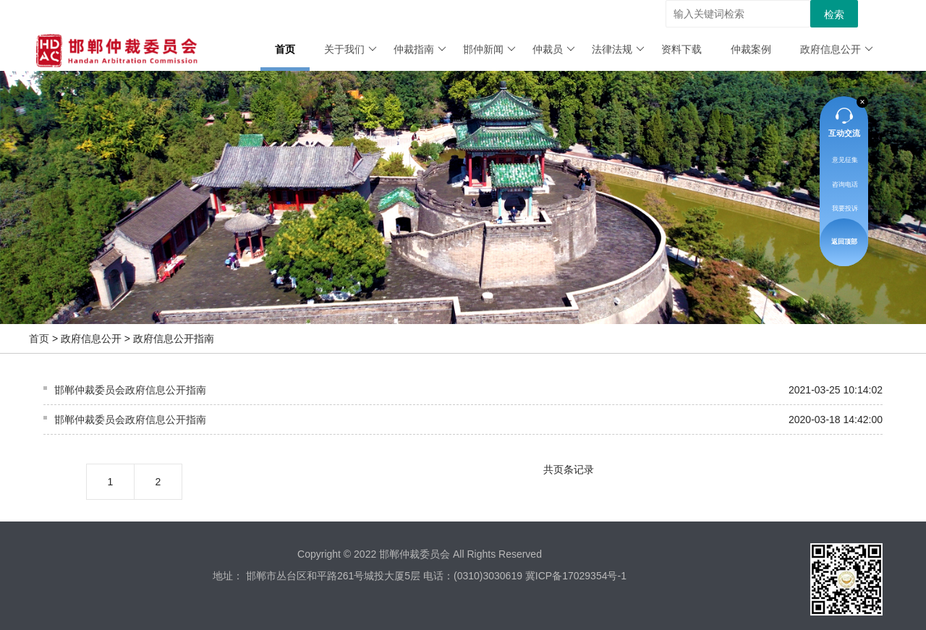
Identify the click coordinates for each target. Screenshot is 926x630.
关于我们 (350, 49)
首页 (285, 49)
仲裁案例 (751, 49)
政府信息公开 (836, 49)
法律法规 (618, 49)
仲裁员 (553, 49)
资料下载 (681, 49)
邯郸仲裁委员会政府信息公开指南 (130, 390)
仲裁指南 (420, 49)
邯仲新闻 (489, 49)
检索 (834, 14)
